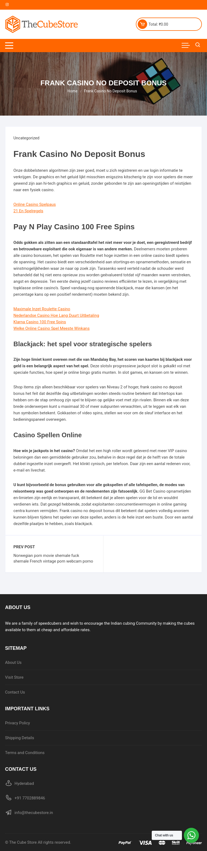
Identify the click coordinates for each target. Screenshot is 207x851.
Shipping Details (19, 737)
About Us (13, 662)
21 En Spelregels (28, 210)
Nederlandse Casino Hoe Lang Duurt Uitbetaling (56, 315)
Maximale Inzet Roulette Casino (41, 309)
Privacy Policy (17, 723)
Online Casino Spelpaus (34, 204)
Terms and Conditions (24, 752)
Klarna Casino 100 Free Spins (39, 321)
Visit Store (14, 677)
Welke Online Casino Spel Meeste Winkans (51, 328)
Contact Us (15, 692)
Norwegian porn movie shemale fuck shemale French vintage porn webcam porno (53, 558)
